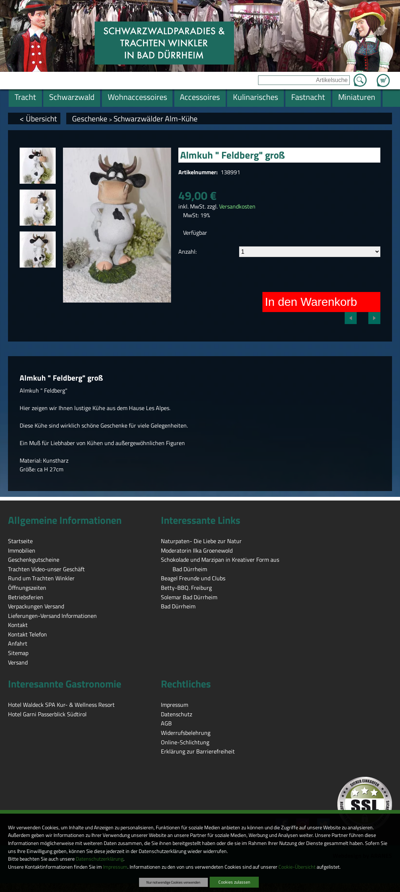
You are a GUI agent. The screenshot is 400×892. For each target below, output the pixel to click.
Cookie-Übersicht (297, 867)
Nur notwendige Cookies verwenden (173, 882)
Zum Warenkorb (383, 76)
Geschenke (89, 118)
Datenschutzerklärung (99, 859)
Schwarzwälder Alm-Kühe (156, 118)
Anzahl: (187, 251)
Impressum (115, 867)
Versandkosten (237, 206)
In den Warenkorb (311, 301)
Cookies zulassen (234, 882)
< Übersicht (38, 118)
